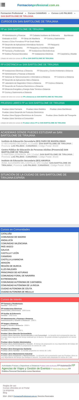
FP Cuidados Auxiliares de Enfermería (45, 35)
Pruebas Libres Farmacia (12, 109)
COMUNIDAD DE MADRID (13, 237)
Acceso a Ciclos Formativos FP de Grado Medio (21, 42)
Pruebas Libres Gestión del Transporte (61, 115)
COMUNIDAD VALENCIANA (14, 243)
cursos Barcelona (33, 371)
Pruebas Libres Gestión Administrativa (16, 342)
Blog (5, 392)
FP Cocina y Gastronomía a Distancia (17, 92)
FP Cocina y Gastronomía (54, 39)
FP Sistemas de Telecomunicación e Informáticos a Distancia (26, 77)
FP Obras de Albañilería (30, 39)
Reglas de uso (9, 385)
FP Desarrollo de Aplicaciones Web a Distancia (20, 80)
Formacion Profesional (12, 13)
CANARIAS (6, 256)
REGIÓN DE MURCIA (11, 266)
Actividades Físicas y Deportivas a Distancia (20, 366)
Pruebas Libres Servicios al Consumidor (18, 118)
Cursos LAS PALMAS (61, 13)
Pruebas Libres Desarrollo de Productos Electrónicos (23, 112)
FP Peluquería (53, 45)
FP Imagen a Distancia (9, 323)
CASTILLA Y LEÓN (10, 253)
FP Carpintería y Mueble (67, 54)
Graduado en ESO (9, 39)
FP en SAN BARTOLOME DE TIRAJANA (22, 29)
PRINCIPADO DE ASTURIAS (14, 272)
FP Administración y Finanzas (13, 35)
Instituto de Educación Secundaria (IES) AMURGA (25, 160)
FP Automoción (64, 365)
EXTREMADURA (9, 279)
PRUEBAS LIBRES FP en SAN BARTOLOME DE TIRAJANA (33, 103)
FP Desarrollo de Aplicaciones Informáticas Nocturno (23, 45)
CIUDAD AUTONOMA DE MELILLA (17, 292)
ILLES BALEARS (9, 269)
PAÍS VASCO (7, 246)
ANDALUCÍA (7, 240)
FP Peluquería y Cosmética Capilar (40, 48)
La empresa (8, 390)
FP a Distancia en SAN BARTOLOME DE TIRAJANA (43, 97)
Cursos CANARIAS (37, 13)
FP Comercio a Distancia (64, 77)
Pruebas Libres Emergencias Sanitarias (16, 349)
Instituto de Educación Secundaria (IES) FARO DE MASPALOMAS (33, 141)
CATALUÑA (6, 234)
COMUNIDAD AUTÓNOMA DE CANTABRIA (21, 282)
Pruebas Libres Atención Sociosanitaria (16, 333)
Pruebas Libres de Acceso (48, 366)
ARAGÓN (5, 263)
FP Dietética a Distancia (10, 328)
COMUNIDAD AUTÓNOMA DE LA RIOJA (20, 285)
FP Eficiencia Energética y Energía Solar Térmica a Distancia (26, 89)
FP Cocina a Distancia (54, 83)
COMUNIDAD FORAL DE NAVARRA (18, 275)
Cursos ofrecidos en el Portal (16, 388)
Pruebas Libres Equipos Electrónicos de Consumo (21, 115)
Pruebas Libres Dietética (36, 109)
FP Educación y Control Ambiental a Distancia (55, 71)
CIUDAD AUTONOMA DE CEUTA (16, 288)
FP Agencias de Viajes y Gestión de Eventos (38, 367)
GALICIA (5, 250)
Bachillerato (68, 35)
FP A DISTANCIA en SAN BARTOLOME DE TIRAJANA (30, 64)
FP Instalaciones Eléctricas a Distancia (17, 71)
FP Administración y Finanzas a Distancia (18, 74)
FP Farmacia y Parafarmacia (13, 51)
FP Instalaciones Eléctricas (42, 54)
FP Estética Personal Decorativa (15, 54)
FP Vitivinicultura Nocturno (59, 369)
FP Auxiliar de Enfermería (11, 314)
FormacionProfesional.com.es (25, 396)
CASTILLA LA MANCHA (12, 259)
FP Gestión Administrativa (12, 48)
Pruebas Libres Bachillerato (61, 109)
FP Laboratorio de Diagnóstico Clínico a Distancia (21, 83)
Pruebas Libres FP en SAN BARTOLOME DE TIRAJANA (44, 123)
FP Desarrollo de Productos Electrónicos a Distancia (22, 86)
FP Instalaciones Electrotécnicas (42, 51)
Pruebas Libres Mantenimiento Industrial (16, 354)
